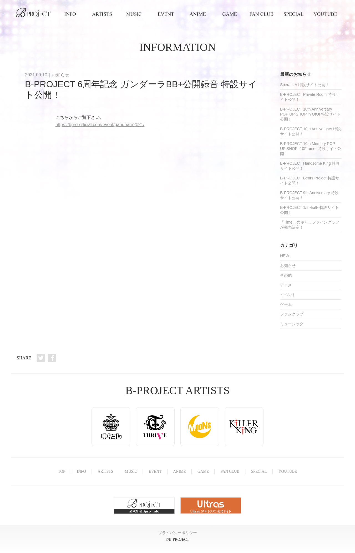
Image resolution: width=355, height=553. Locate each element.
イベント (288, 294)
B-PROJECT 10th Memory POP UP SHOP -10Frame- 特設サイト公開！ (310, 148)
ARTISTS (102, 14)
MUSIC (134, 14)
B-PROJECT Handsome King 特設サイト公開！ (309, 166)
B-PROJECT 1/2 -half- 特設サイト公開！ (309, 210)
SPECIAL (293, 14)
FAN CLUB (261, 14)
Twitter (41, 358)
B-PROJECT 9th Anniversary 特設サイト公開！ (309, 195)
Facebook (52, 358)
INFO (70, 14)
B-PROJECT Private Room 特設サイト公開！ (309, 97)
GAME (229, 14)
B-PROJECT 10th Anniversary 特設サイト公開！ (310, 131)
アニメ (286, 285)
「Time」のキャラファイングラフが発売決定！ (309, 224)
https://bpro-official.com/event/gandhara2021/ (99, 124)
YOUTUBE (325, 14)
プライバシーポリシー (177, 533)
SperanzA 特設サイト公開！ (304, 84)
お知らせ (60, 74)
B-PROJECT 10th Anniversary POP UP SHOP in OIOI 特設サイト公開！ (310, 114)
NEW (284, 256)
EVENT (166, 14)
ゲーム (286, 304)
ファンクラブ (291, 314)
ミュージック (291, 324)
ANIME (198, 14)
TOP (33, 14)
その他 (286, 275)
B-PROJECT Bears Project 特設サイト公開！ (309, 180)
